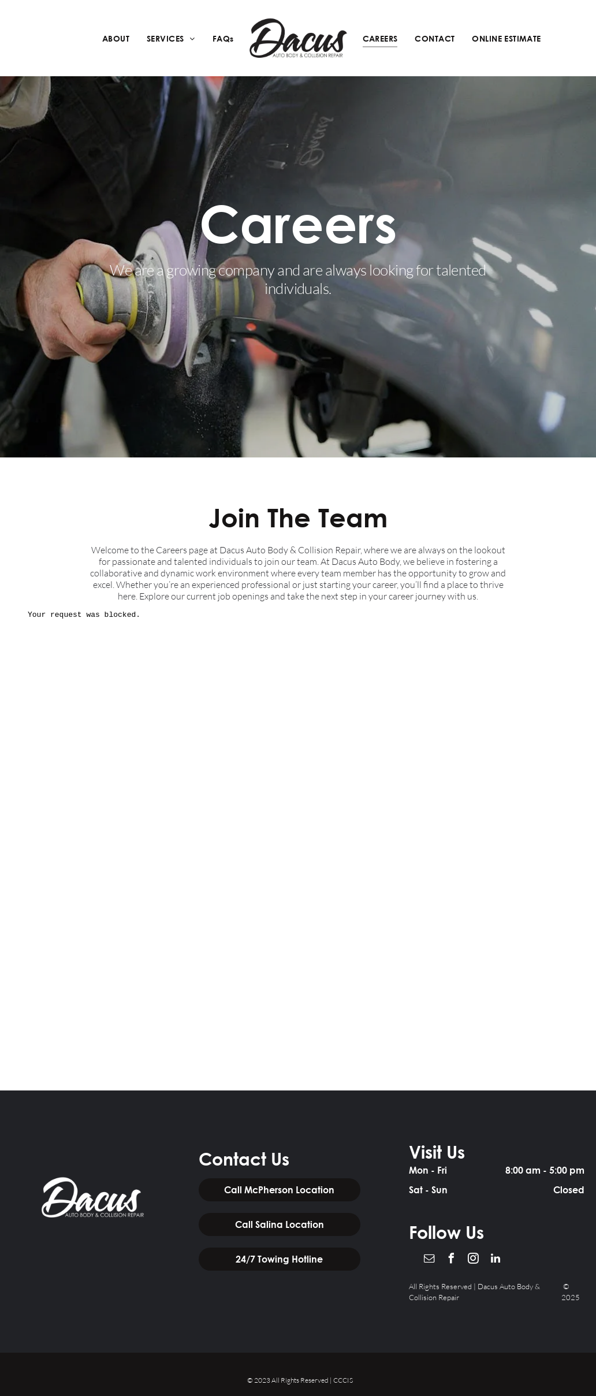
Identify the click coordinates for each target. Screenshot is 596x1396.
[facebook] (452, 1260)
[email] (430, 1260)
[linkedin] (495, 1260)
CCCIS (343, 1380)
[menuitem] (116, 38)
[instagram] (473, 1260)
